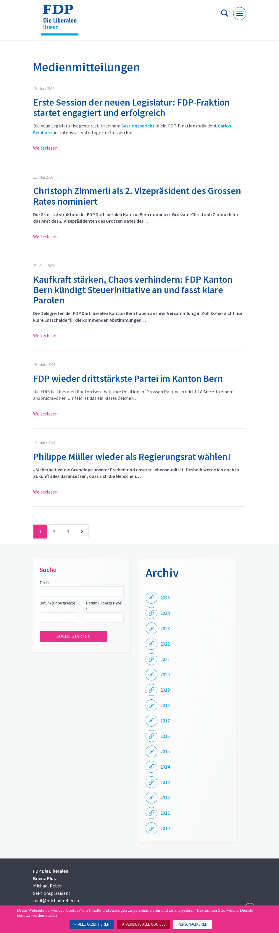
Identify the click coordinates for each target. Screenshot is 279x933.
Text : (44, 582)
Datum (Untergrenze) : (58, 606)
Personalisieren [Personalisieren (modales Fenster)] (192, 924)
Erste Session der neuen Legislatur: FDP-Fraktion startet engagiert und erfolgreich (131, 107)
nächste (81, 533)
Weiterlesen (45, 148)
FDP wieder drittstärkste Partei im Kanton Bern (128, 378)
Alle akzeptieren (91, 924)
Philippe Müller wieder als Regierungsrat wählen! (132, 457)
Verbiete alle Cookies (143, 924)
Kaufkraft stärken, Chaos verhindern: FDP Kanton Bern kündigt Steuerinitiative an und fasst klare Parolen (133, 290)
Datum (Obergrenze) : (104, 606)
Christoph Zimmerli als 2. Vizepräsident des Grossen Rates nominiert (137, 196)
